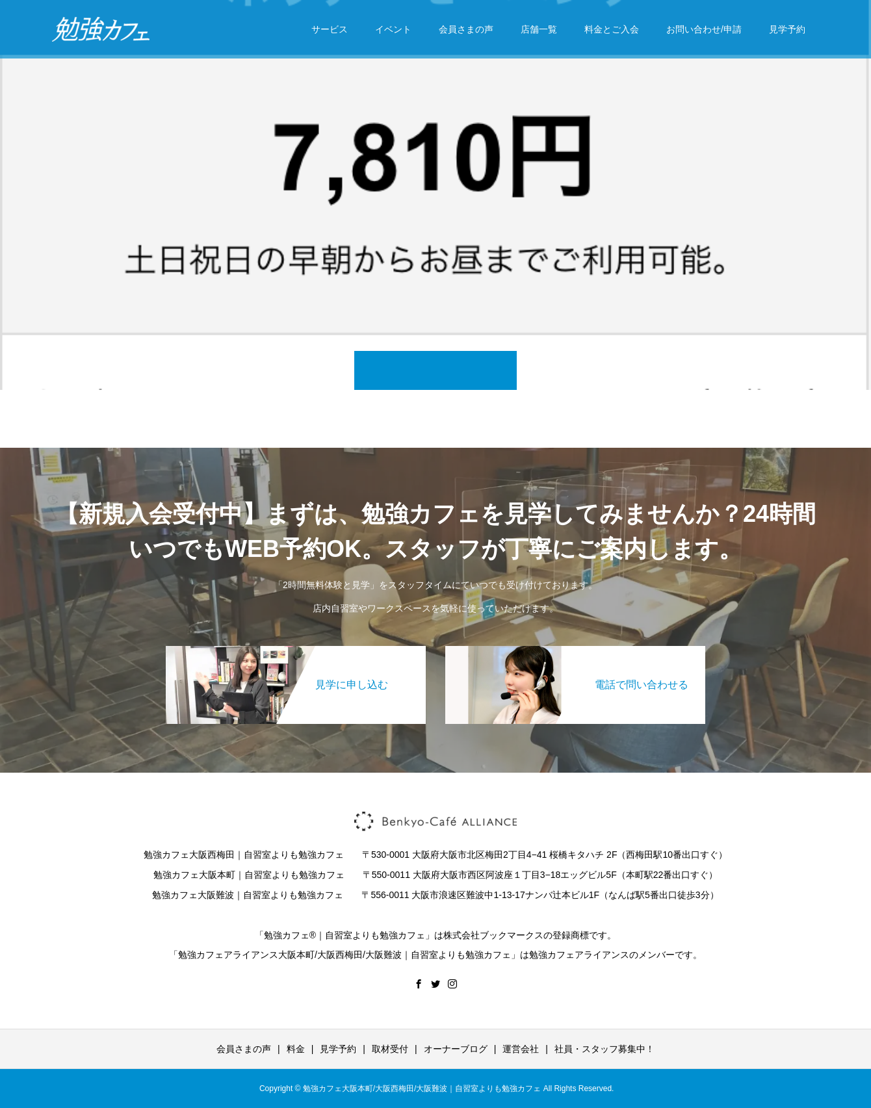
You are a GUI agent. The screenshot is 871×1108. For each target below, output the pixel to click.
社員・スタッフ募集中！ (604, 1049)
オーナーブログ (456, 1049)
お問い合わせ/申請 (704, 29)
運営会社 (520, 1049)
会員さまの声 (466, 29)
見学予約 (787, 29)
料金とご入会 (611, 29)
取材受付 (390, 1049)
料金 (296, 1049)
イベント (393, 29)
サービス (329, 29)
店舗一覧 (539, 29)
